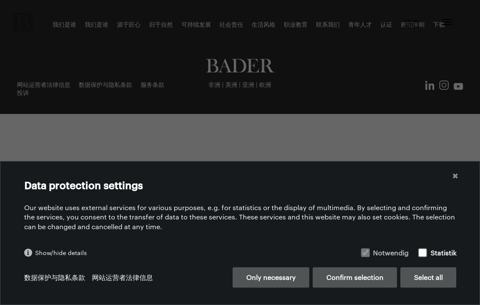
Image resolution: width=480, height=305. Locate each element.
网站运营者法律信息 (122, 277)
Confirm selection (354, 277)
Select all (428, 277)
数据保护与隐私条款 (54, 277)
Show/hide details (61, 253)
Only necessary (271, 277)
